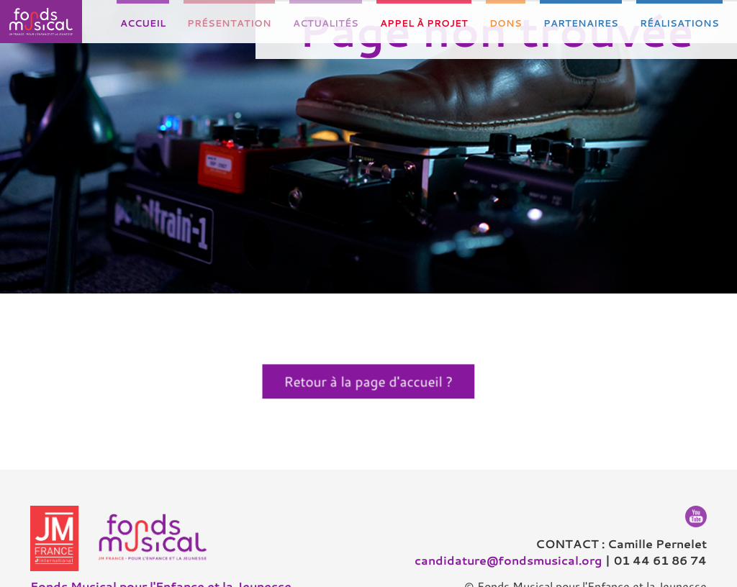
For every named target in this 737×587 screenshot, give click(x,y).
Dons (505, 23)
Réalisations (679, 23)
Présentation (229, 23)
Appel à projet (424, 23)
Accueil (143, 23)
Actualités (325, 23)
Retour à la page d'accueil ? (368, 382)
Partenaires (580, 23)
